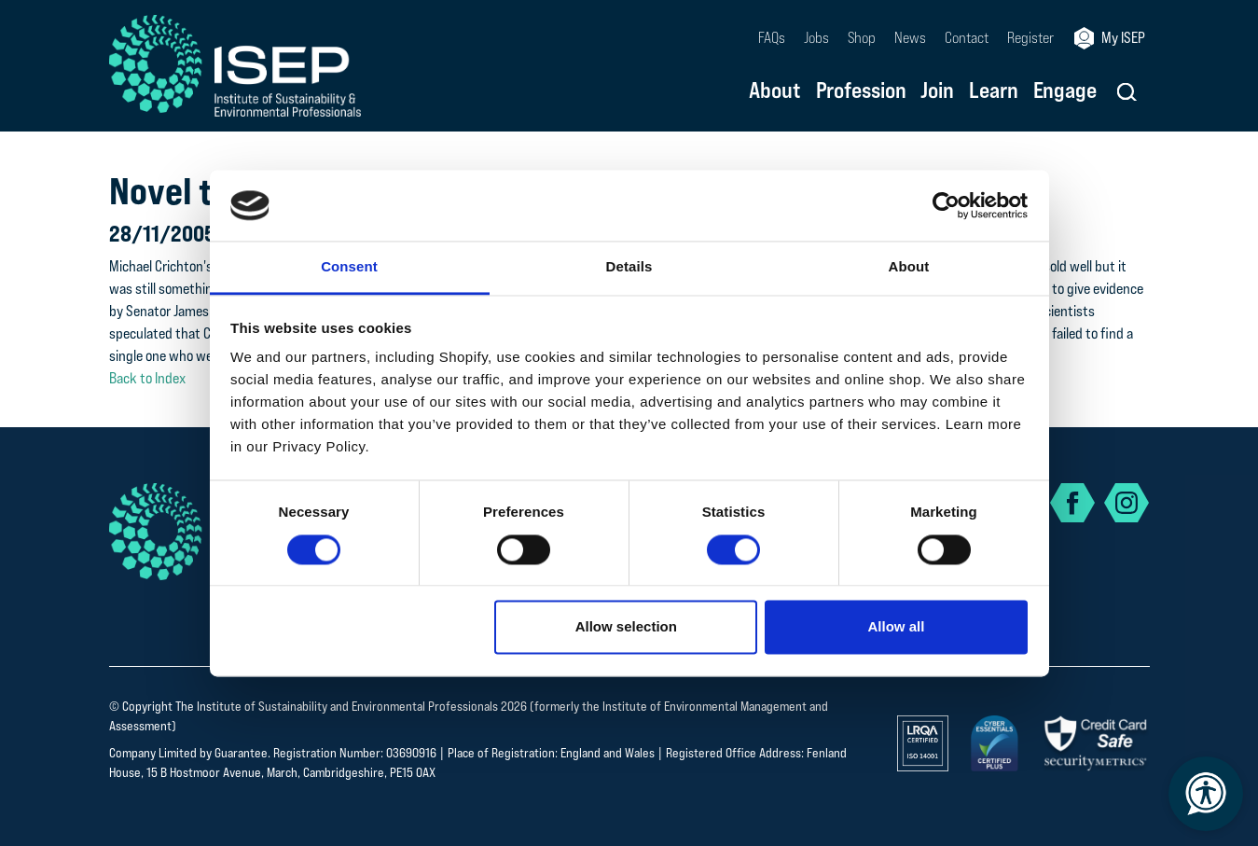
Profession (861, 91)
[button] (1127, 92)
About (774, 91)
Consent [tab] (349, 267)
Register (1030, 38)
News (910, 38)
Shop (862, 38)
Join (937, 91)
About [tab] (909, 267)
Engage (1065, 91)
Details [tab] (629, 267)
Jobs (816, 38)
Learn (993, 91)
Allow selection (626, 627)
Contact (966, 38)
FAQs (771, 38)
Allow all (896, 627)
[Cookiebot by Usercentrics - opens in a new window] (946, 205)
